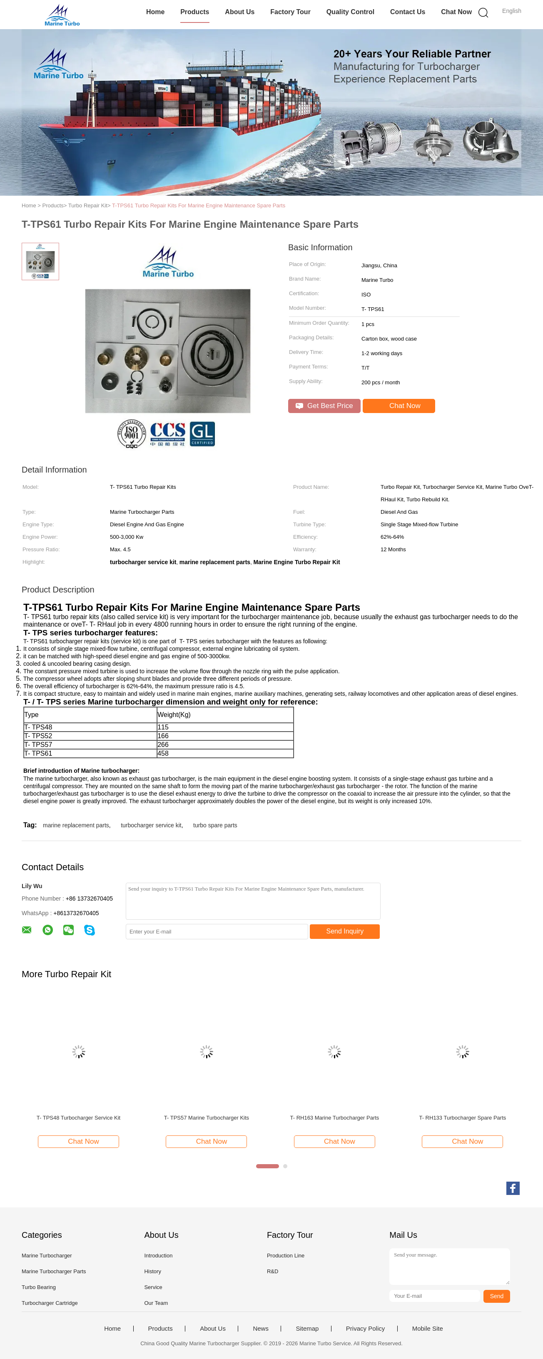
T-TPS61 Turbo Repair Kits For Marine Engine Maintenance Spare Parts (198, 205)
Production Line (285, 1255)
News (261, 1329)
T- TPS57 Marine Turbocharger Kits (206, 1118)
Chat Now (456, 11)
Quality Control (350, 11)
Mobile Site (427, 1329)
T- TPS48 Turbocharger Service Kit (78, 1118)
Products (194, 11)
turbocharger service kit (151, 825)
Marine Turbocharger (47, 1255)
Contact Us (407, 11)
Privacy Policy (365, 1329)
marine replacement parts (76, 825)
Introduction (158, 1255)
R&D (272, 1271)
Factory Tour (290, 11)
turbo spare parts (215, 825)
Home (155, 11)
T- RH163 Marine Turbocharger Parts (334, 1118)
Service (153, 1287)
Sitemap (307, 1329)
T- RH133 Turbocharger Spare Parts (462, 1118)
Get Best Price (324, 406)
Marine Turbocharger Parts (54, 1271)
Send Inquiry (345, 931)
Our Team (156, 1303)
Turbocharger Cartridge (50, 1303)
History (152, 1271)
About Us (239, 11)
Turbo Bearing (39, 1287)
